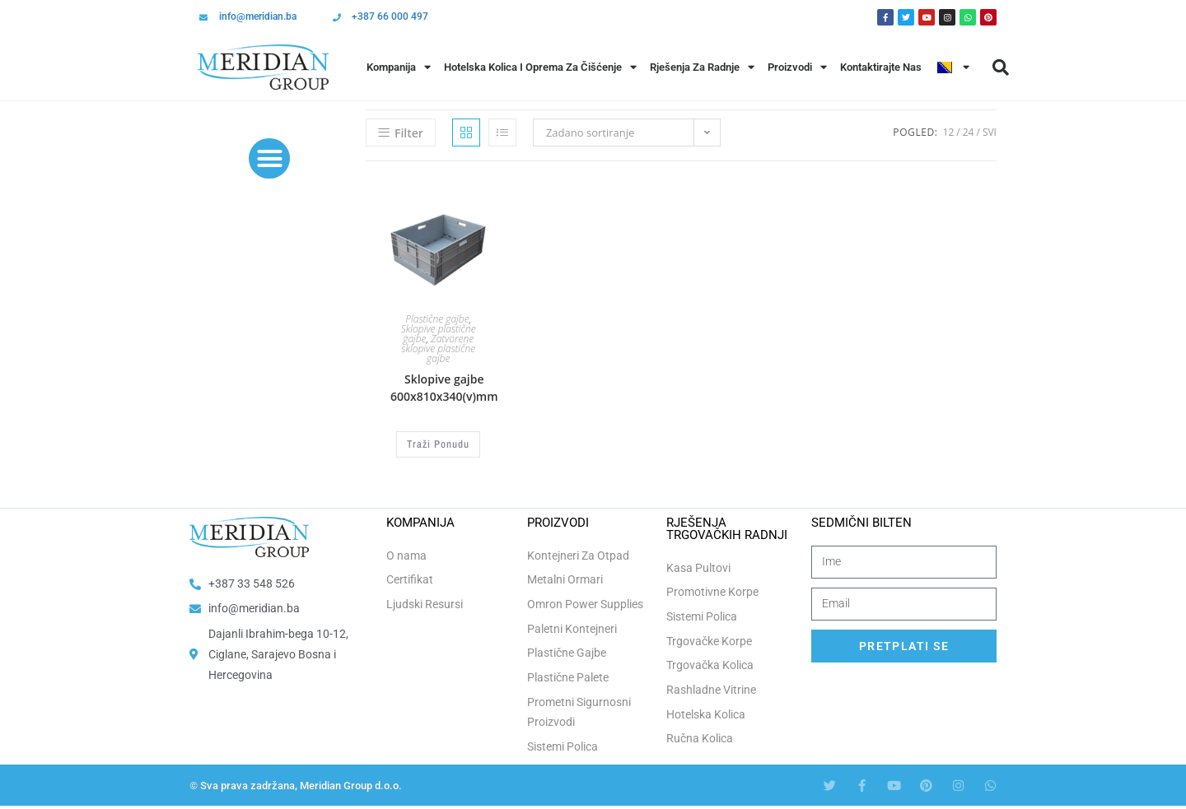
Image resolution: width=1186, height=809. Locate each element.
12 (949, 132)
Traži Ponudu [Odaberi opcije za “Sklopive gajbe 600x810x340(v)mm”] (438, 443)
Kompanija (399, 67)
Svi (990, 132)
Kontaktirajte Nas (881, 67)
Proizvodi (797, 67)
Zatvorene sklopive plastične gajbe (438, 348)
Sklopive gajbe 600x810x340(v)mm (444, 387)
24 (968, 132)
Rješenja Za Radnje (702, 67)
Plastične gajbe (437, 319)
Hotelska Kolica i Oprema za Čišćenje (540, 67)
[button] (1000, 67)
